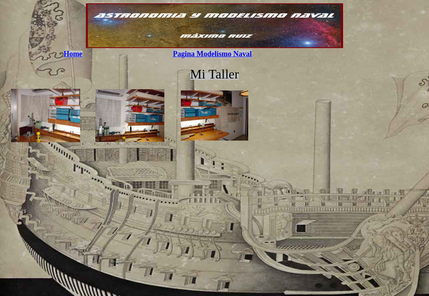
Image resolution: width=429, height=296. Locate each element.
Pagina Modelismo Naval (212, 54)
